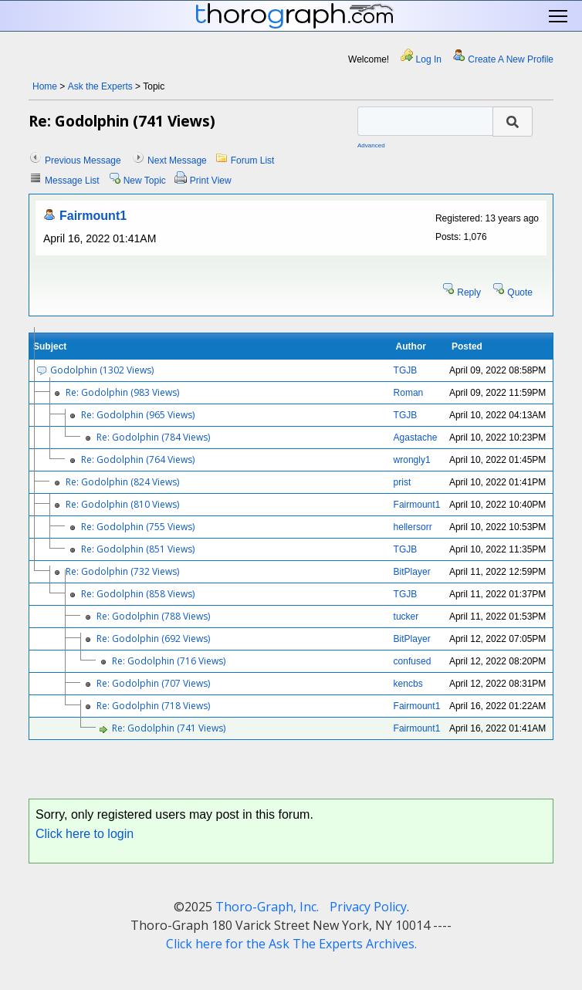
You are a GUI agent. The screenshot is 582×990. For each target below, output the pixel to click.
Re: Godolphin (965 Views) (138, 414)
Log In (429, 59)
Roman (409, 392)
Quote (520, 292)
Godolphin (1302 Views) (102, 370)
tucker (406, 616)
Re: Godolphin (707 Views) (153, 683)
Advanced (371, 145)
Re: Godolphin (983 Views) (122, 392)
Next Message (177, 160)
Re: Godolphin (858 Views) (138, 593)
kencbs (408, 683)
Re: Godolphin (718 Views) (153, 705)
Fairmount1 (93, 215)
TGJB (406, 370)
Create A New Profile (510, 59)
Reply (469, 292)
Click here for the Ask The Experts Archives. (291, 943)
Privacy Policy (368, 906)
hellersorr (413, 527)
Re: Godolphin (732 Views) (122, 571)
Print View (211, 180)
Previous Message (83, 160)
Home (44, 86)
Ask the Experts (100, 86)
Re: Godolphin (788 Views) (153, 616)
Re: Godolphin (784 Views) (153, 437)
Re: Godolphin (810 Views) (122, 504)
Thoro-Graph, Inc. (267, 906)
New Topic (145, 180)
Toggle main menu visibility (559, 16)
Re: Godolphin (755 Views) (138, 526)
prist (402, 482)
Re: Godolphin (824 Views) (122, 481)
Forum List (253, 160)
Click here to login (85, 833)
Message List (72, 180)
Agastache (416, 437)
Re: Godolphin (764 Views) (138, 459)
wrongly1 (412, 459)
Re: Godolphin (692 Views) (153, 638)
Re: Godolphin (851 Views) (138, 549)
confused (412, 661)
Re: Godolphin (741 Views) (168, 728)
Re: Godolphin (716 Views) (168, 660)
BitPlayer (412, 571)
